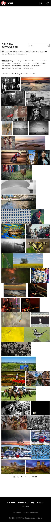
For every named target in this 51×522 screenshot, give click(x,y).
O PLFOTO (11, 503)
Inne (31, 68)
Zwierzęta (26, 65)
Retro (44, 61)
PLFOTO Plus (23, 503)
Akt (3, 63)
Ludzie (39, 61)
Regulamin (17, 512)
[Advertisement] (25, 20)
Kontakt (25, 506)
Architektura (6, 65)
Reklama (40, 503)
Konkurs (18, 68)
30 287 (34, 477)
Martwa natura (30, 61)
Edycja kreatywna (8, 68)
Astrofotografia (16, 65)
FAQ (32, 503)
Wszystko (5, 61)
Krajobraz (13, 61)
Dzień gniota (26, 63)
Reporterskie (16, 63)
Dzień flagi (35, 63)
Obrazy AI (25, 68)
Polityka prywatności (31, 512)
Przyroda (21, 61)
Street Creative (36, 65)
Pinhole (43, 63)
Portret (8, 63)
